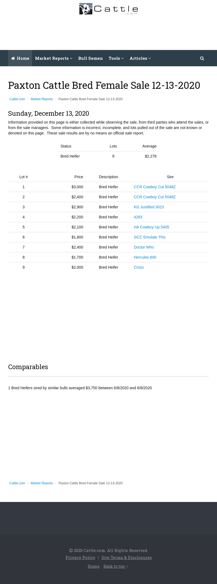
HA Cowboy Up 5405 (151, 227)
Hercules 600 (145, 257)
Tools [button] (116, 58)
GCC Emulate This (149, 237)
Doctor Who (144, 247)
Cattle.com (17, 99)
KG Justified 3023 (149, 207)
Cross (139, 267)
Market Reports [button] (54, 58)
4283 (138, 217)
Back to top (115, 566)
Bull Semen (90, 58)
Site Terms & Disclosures (127, 557)
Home (20, 58)
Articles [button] (140, 58)
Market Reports (42, 99)
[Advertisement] (114, 31)
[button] (202, 58)
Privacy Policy (80, 557)
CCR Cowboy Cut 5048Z (155, 187)
